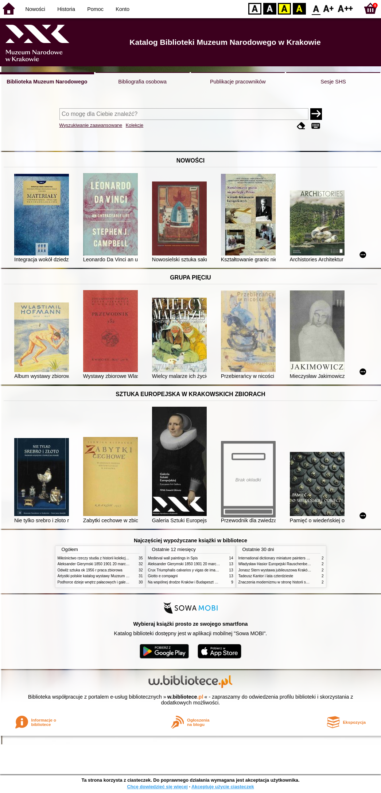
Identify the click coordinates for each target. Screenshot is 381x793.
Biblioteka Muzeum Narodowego (47, 82)
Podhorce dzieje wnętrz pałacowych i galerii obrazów (101, 582)
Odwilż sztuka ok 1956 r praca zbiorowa (90, 570)
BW (270, 8)
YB (284, 8)
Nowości (35, 9)
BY (299, 8)
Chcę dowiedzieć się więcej (157, 786)
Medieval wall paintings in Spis (173, 558)
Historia (66, 9)
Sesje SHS (333, 82)
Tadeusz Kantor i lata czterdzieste (265, 576)
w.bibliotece (185, 697)
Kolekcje (134, 125)
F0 (315, 8)
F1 (328, 8)
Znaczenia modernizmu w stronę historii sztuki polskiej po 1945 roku (293, 582)
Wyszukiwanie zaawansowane (91, 125)
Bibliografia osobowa (142, 82)
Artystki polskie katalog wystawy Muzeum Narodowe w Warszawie (111, 576)
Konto (122, 9)
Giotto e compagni (163, 576)
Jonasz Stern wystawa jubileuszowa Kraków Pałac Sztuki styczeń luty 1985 (299, 570)
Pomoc (95, 9)
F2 (345, 8)
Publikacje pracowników (238, 82)
